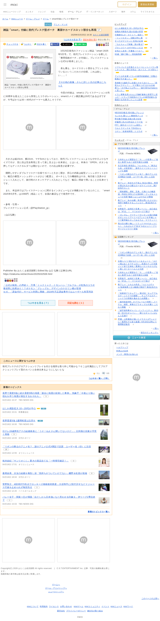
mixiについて (33, 606)
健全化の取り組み (95, 611)
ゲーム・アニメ (75, 12)
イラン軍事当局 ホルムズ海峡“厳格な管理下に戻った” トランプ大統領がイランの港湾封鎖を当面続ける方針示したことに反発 (136, 97)
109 (147, 113)
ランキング (119, 140)
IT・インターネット (95, 12)
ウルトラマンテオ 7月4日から (128, 128)
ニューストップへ (56, 592)
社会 (53, 12)
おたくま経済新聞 (101, 35)
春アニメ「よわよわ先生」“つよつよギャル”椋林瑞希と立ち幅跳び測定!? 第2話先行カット (138, 287)
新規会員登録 (147, 4)
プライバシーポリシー (76, 611)
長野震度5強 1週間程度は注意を (19, 420)
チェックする (12, 44)
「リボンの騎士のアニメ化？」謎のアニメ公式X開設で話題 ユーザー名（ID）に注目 (47, 446)
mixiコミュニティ (92, 606)
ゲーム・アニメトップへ (56, 588)
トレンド (42, 12)
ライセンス (54, 606)
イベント (105, 606)
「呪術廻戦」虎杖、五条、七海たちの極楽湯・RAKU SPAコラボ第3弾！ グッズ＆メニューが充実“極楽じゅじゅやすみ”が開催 (137, 194)
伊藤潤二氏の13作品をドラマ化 (129, 122)
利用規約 (44, 606)
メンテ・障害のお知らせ (127, 354)
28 (121, 179)
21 (146, 131)
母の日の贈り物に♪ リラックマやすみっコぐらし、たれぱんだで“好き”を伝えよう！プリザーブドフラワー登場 (137, 226)
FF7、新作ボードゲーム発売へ (128, 125)
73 (150, 54)
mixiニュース (17, 19)
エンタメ (29, 12)
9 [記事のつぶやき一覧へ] (14, 434)
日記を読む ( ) (75, 303)
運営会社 (61, 611)
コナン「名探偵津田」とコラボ (128, 131)
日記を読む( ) (90, 39)
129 (152, 51)
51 (145, 128)
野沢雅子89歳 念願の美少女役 (128, 119)
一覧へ (155, 58)
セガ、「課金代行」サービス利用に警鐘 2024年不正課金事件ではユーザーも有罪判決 (48, 291)
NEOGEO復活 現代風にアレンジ (129, 113)
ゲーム (46, 19)
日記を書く (41, 44)
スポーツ (113, 12)
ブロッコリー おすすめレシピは (129, 48)
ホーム (5, 19)
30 (146, 38)
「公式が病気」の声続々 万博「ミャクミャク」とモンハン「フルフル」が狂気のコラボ (49, 285)
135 (151, 44)
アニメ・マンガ (60, 24)
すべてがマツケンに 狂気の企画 (129, 41)
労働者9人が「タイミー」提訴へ (129, 35)
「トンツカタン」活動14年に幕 (129, 38)
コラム (133, 12)
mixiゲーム (78, 606)
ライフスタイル (147, 12)
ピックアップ (120, 24)
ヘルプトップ (122, 347)
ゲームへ (56, 585)
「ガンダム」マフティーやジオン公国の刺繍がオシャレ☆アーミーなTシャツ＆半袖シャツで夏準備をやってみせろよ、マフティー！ (137, 217)
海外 (123, 12)
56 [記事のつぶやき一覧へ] (43, 408)
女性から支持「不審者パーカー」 (129, 51)
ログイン (127, 4)
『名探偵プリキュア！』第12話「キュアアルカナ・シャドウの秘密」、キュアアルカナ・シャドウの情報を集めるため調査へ (138, 296)
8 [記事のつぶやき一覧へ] (91, 473)
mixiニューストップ (12, 12)
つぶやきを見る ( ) (38, 303)
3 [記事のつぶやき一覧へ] (73, 461)
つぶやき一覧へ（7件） (99, 378)
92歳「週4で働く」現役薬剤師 (128, 54)
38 (151, 48)
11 (146, 116)
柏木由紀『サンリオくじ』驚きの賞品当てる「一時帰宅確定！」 (36, 460)
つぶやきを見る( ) (73, 39)
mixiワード (128, 606)
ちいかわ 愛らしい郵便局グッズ (129, 116)
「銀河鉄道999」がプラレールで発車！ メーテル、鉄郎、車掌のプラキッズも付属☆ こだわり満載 (138, 304)
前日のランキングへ (149, 333)
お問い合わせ (66, 606)
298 (151, 31)
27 (146, 125)
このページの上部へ (150, 598)
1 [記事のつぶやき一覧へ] (9, 500)
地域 (61, 12)
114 (151, 35)
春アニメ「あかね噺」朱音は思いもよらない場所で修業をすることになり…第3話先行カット (137, 203)
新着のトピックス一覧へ (99, 512)
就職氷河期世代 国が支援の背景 (129, 31)
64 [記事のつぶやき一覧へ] (40, 421)
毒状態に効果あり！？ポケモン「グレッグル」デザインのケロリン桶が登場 (42, 288)
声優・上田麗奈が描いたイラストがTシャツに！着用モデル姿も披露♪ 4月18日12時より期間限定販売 (137, 322)
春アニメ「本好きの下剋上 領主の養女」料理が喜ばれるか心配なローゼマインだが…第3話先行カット (138, 185)
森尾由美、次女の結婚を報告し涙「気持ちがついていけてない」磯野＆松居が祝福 (45, 473)
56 (151, 28)
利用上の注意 (122, 351)
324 (145, 119)
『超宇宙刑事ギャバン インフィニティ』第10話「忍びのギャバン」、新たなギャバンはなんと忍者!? (138, 313)
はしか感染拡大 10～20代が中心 (19, 408)
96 (151, 41)
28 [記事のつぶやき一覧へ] (6, 449)
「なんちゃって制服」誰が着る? (129, 44)
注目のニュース (121, 105)
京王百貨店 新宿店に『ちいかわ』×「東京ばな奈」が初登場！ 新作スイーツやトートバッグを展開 (137, 168)
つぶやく (28, 44)
